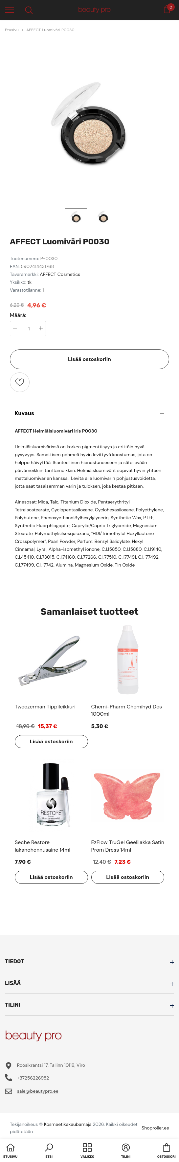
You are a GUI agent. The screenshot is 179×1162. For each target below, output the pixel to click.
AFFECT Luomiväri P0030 (50, 30)
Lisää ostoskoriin (89, 359)
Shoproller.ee (155, 1128)
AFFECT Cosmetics (60, 274)
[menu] (9, 9)
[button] (49, 1151)
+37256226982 (33, 1078)
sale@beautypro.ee (37, 1091)
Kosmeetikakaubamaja (68, 1124)
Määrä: (18, 315)
